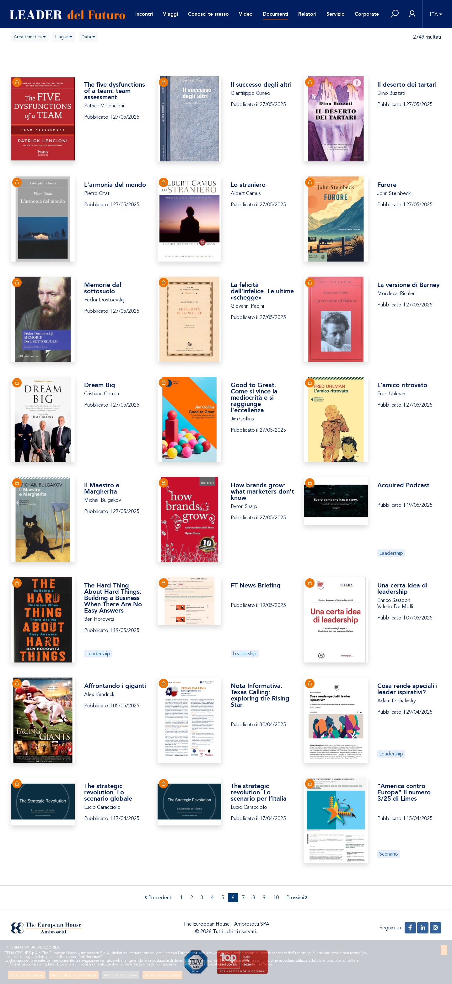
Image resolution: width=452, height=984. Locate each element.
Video (246, 14)
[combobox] (30, 37)
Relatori (307, 14)
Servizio (335, 14)
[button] (394, 14)
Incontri (144, 14)
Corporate (367, 14)
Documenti (275, 14)
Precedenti (158, 898)
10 (276, 898)
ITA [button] (434, 14)
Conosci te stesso (208, 14)
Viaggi (170, 14)
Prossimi (297, 898)
